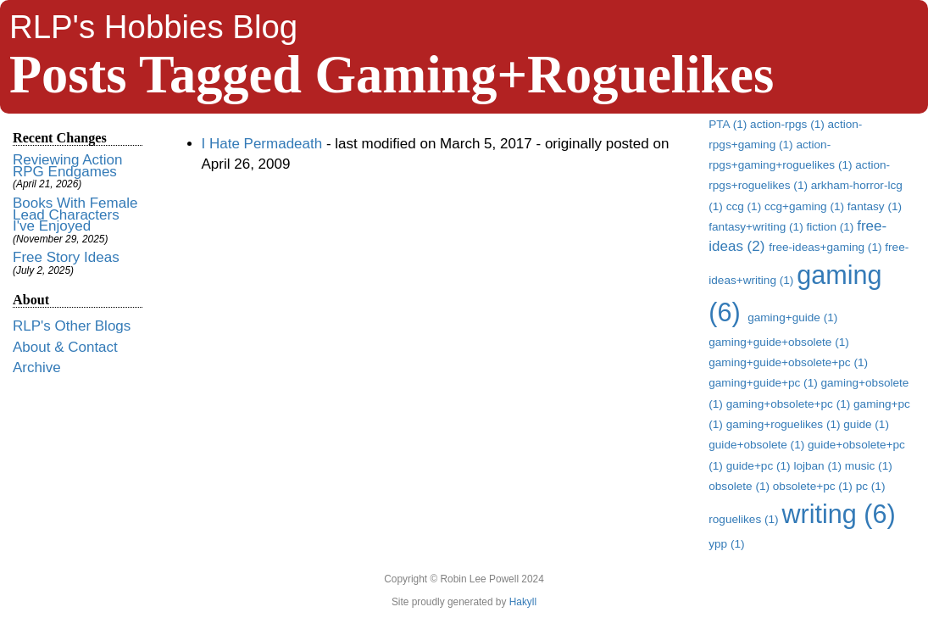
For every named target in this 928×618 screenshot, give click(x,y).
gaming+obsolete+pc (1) (789, 404)
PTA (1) (729, 124)
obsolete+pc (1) (814, 486)
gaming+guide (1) (792, 317)
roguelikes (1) (745, 519)
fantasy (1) (874, 206)
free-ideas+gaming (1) (827, 247)
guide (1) (866, 424)
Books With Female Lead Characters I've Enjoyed (75, 214)
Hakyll (522, 602)
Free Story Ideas (66, 257)
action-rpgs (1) (788, 124)
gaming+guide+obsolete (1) (779, 342)
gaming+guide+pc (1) (764, 382)
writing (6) (838, 513)
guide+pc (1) (760, 465)
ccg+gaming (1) (805, 206)
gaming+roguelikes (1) (785, 424)
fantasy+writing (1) (757, 226)
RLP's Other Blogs (72, 326)
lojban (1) (818, 465)
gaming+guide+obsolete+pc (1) (788, 362)
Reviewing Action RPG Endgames (67, 166)
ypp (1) (726, 543)
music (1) (868, 465)
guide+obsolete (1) (758, 444)
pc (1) (871, 486)
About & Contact (65, 347)
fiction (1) (831, 226)
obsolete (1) (741, 486)
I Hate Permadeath (262, 144)
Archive (37, 367)
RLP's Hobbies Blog (153, 26)
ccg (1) (745, 206)
